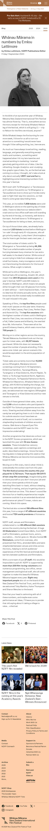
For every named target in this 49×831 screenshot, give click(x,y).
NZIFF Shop (6, 788)
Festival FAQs (31, 725)
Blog (3, 28)
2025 (4, 765)
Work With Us (31, 722)
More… (4, 779)
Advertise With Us (33, 752)
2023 (4, 771)
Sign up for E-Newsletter (11, 719)
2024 (4, 768)
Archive (5, 762)
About (28, 714)
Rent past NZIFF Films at (30, 773)
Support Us (30, 741)
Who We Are (31, 720)
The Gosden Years (9, 794)
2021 (3, 776)
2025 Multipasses (9, 791)
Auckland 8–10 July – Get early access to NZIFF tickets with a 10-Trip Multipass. (24, 18)
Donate (29, 749)
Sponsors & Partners (34, 743)
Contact (5, 714)
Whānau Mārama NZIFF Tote (13, 797)
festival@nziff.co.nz (9, 716)
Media (4, 741)
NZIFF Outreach (8, 746)
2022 (3, 773)
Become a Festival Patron (36, 746)
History (29, 717)
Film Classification (33, 728)
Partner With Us (32, 755)
